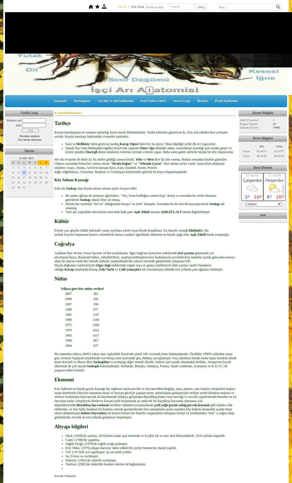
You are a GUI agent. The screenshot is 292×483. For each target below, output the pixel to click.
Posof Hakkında (226, 101)
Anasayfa (60, 101)
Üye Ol (122, 6)
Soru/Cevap (181, 101)
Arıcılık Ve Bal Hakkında (116, 101)
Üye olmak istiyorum (29, 139)
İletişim (202, 101)
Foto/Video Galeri (153, 101)
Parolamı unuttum (30, 136)
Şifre (18, 125)
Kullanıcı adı (14, 120)
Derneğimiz (82, 101)
